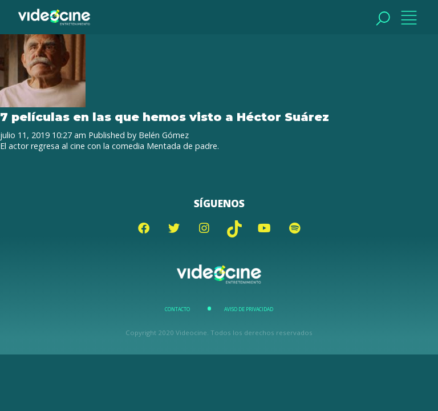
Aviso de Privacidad (248, 309)
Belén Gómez (164, 135)
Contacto (177, 309)
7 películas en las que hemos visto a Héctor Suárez (164, 117)
